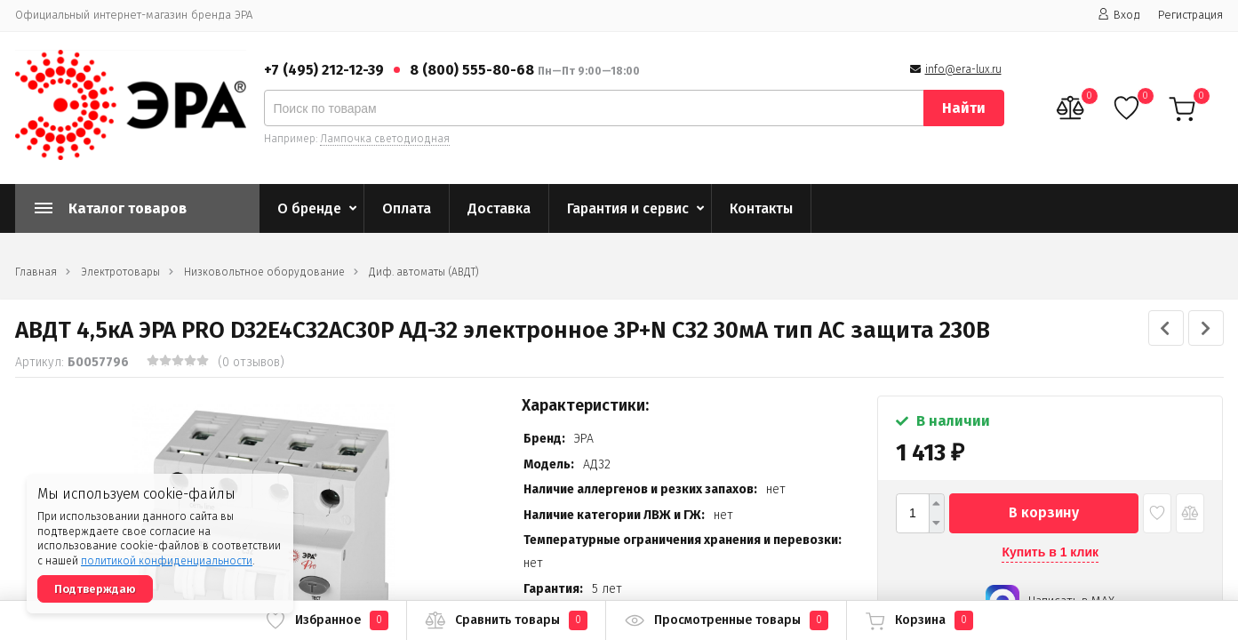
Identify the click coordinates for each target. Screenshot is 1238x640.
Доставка (499, 208)
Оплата (406, 208)
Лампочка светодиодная (385, 138)
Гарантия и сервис (628, 208)
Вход (1119, 14)
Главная (36, 272)
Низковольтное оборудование (264, 272)
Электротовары (120, 272)
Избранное (326, 620)
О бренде (309, 208)
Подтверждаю (95, 589)
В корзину (1044, 512)
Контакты (761, 208)
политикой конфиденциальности (166, 561)
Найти (964, 108)
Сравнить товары (506, 620)
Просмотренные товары (726, 620)
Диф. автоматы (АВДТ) (424, 272)
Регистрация (1190, 14)
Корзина (919, 620)
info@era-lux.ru (963, 69)
